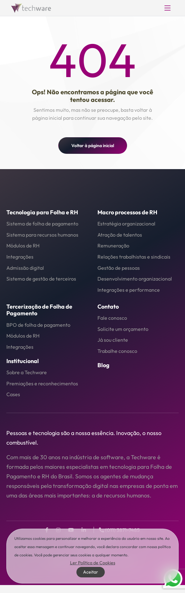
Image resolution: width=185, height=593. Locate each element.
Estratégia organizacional (126, 223)
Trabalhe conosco (117, 351)
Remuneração (113, 245)
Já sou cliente (112, 340)
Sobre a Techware (26, 372)
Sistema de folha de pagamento (42, 223)
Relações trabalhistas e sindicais (133, 257)
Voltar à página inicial (92, 145)
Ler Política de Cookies (92, 563)
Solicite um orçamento (122, 329)
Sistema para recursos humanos (42, 235)
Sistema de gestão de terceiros (41, 278)
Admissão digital (25, 268)
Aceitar (90, 572)
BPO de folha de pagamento (38, 325)
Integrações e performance (128, 290)
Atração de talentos (119, 235)
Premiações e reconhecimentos (42, 383)
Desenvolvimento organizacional (134, 278)
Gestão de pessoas (118, 268)
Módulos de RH (22, 245)
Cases (13, 394)
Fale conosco (112, 318)
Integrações (19, 257)
